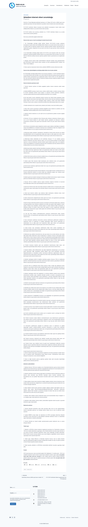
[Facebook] (10, 517)
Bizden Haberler (75, 517)
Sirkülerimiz (66, 5)
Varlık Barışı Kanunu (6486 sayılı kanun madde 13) (32, 476)
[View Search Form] (74, 1)
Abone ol (13, 503)
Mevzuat (76, 5)
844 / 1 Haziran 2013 (28, 469)
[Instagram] (14, 517)
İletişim (72, 5)
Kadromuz (68, 517)
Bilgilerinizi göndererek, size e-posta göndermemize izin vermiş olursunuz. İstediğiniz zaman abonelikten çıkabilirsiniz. (20, 499)
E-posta (13, 493)
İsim (12, 487)
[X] (12, 517)
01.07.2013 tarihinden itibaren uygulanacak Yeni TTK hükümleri (55, 477)
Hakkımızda (62, 517)
